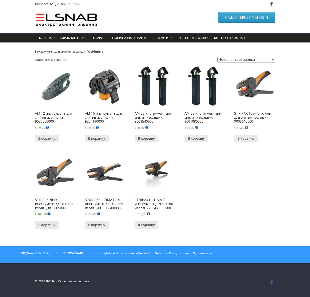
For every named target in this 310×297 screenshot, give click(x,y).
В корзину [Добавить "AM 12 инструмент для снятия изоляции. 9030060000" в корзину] (46, 138)
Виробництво (71, 38)
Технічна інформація (128, 38)
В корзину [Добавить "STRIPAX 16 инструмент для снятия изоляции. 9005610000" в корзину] (246, 138)
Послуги (161, 38)
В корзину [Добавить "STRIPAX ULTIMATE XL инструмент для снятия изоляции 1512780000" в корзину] (96, 225)
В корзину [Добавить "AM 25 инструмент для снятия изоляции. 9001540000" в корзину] (146, 138)
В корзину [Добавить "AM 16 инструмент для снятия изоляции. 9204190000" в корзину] (96, 138)
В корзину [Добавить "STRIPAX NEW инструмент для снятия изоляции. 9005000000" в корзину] (46, 225)
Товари (97, 38)
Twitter (254, 254)
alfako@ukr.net (138, 253)
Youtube (245, 254)
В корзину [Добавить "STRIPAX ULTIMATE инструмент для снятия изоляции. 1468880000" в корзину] (146, 225)
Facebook (235, 254)
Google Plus (263, 254)
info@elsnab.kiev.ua (113, 253)
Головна (44, 38)
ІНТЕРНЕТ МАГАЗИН (191, 38)
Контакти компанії (230, 38)
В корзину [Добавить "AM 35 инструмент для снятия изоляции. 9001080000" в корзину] (196, 138)
